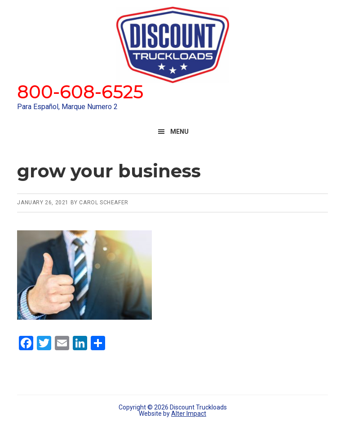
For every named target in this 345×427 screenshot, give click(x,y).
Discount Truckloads (172, 45)
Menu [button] (179, 131)
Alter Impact (188, 413)
